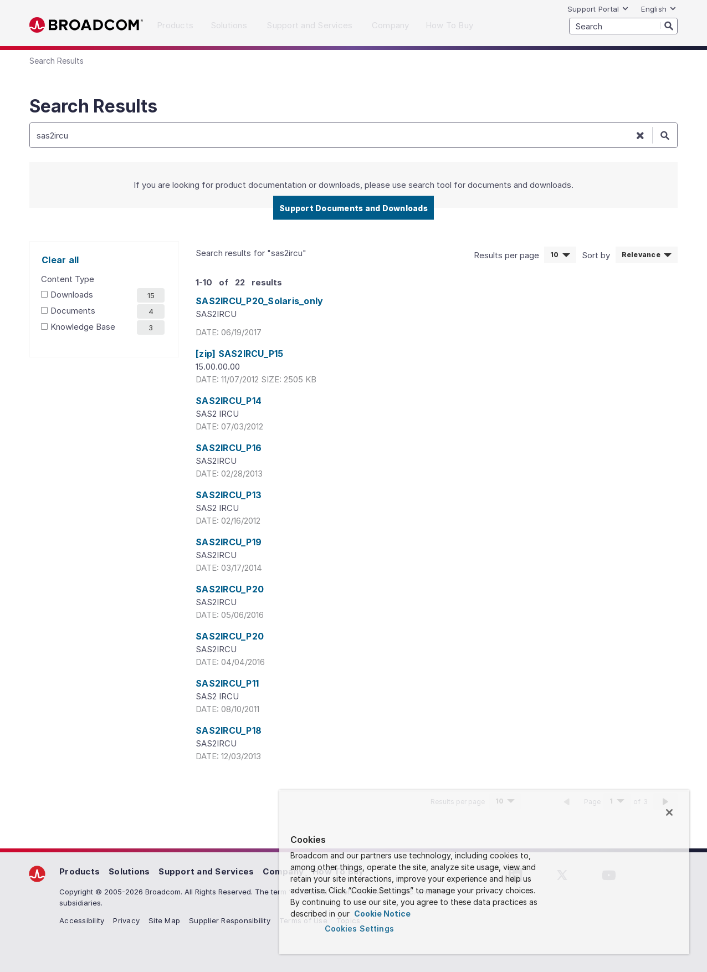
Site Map (164, 920)
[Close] (669, 812)
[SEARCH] (623, 26)
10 (563, 254)
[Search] (668, 25)
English (659, 8)
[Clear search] (640, 135)
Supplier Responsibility (229, 920)
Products (79, 871)
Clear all (60, 259)
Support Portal (598, 8)
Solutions (129, 871)
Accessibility (81, 920)
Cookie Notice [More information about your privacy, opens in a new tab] (381, 913)
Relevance (640, 254)
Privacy (126, 920)
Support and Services (206, 871)
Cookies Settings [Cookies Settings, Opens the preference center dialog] (359, 928)
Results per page (507, 255)
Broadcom (86, 25)
